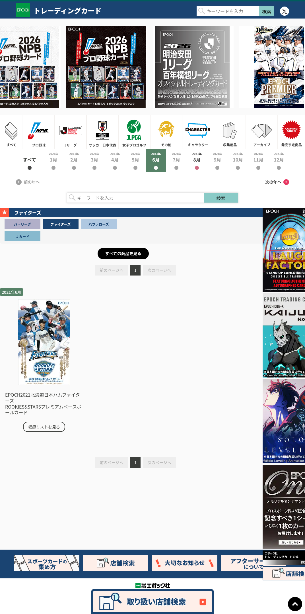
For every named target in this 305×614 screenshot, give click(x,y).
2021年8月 (197, 160)
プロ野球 (39, 132)
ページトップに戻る (295, 604)
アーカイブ (262, 132)
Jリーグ (70, 132)
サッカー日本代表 (102, 132)
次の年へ (277, 182)
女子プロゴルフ (134, 132)
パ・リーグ (22, 224)
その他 (166, 132)
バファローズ (98, 224)
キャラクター (198, 132)
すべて (11, 132)
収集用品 (230, 132)
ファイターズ (61, 224)
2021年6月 (156, 160)
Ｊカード (22, 236)
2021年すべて (29, 160)
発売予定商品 (291, 132)
